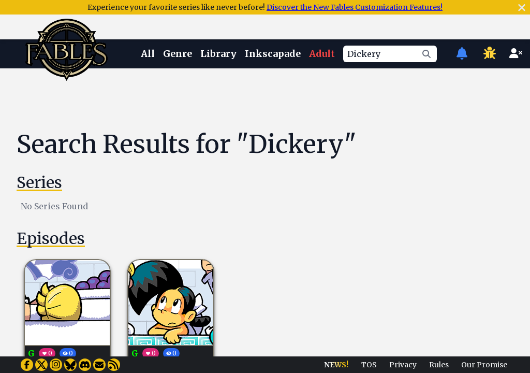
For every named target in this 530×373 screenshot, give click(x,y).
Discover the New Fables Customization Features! (355, 7)
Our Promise (484, 364)
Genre (177, 54)
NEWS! (336, 364)
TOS (369, 364)
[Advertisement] (273, 100)
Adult (322, 54)
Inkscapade (273, 54)
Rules (439, 364)
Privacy (403, 364)
